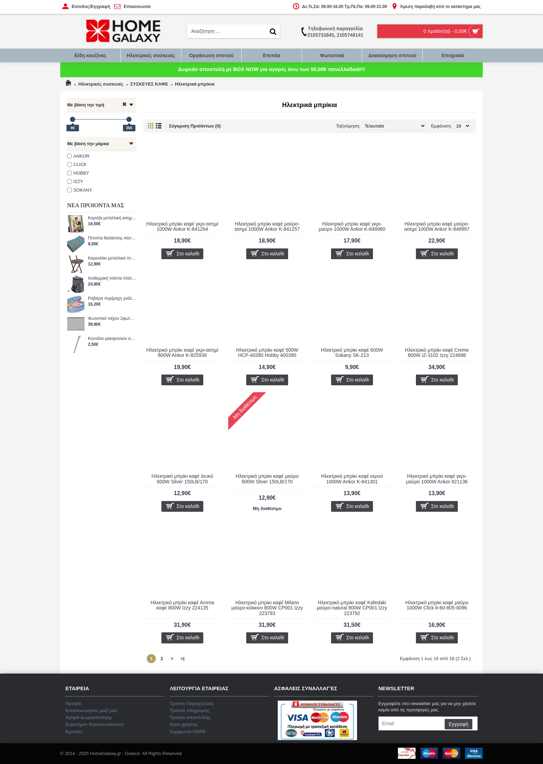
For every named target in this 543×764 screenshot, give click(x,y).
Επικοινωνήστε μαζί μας (271, 412)
